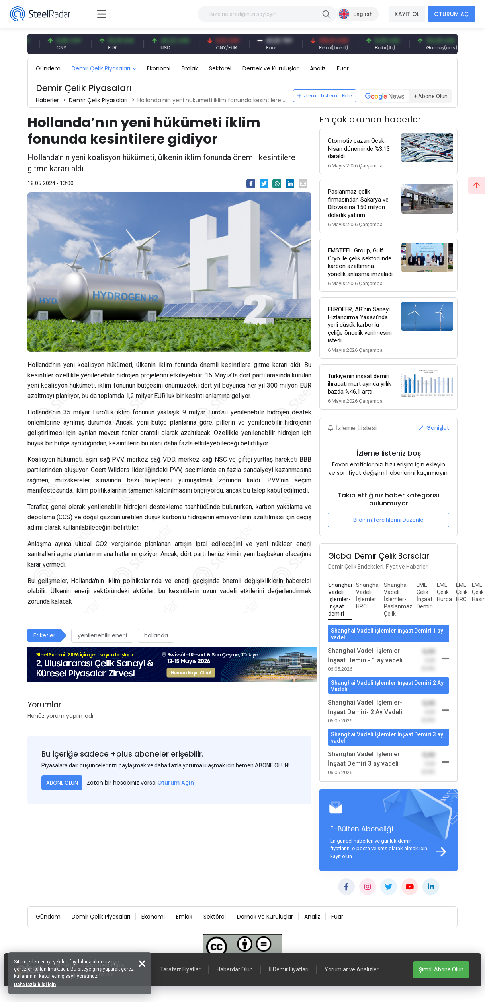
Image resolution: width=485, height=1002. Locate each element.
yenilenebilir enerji (102, 635)
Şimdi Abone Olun (441, 969)
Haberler (47, 100)
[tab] (340, 599)
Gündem (48, 68)
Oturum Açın (175, 782)
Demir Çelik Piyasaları (101, 68)
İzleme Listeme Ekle (324, 95)
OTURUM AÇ (451, 14)
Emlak (190, 68)
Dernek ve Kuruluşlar (270, 68)
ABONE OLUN (62, 782)
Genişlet (434, 428)
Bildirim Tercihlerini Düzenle (388, 520)
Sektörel (220, 68)
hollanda (156, 635)
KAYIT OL (407, 14)
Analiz (318, 68)
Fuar (343, 68)
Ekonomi (158, 68)
